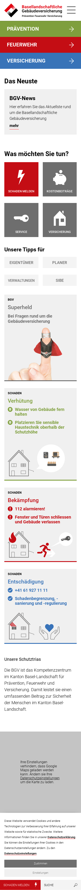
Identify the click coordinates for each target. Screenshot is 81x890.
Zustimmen (40, 863)
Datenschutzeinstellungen (40, 778)
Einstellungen (40, 872)
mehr (14, 125)
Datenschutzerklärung (61, 837)
